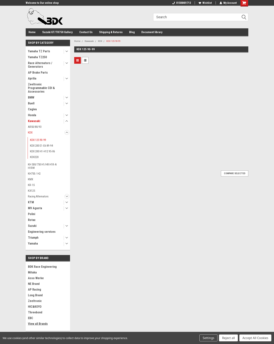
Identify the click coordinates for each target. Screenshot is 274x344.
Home (32, 32)
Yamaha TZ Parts (39, 51)
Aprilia (32, 78)
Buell (31, 103)
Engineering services (42, 232)
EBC (30, 318)
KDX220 (34, 157)
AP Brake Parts (38, 72)
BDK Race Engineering (42, 267)
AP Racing (34, 289)
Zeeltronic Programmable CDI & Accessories (41, 88)
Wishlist (205, 2)
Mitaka (32, 272)
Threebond (35, 312)
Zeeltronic (35, 301)
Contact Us (85, 32)
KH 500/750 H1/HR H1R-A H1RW (42, 166)
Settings (208, 338)
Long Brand (35, 295)
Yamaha (33, 243)
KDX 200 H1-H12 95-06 (42, 151)
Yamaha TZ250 (37, 57)
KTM (31, 202)
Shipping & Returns (111, 32)
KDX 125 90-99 (38, 140)
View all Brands (38, 324)
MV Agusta (35, 208)
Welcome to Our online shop (42, 2)
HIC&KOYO (34, 306)
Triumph (33, 237)
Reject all (228, 338)
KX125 (31, 190)
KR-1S (31, 185)
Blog (132, 32)
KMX (30, 179)
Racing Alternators (38, 196)
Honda (32, 115)
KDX (30, 132)
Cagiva (32, 109)
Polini (31, 214)
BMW (31, 97)
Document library (151, 32)
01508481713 (181, 2)
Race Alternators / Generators (40, 64)
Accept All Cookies (255, 338)
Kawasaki (34, 121)
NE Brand (34, 284)
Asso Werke (36, 278)
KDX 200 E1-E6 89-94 (41, 145)
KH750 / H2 (34, 173)
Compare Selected (234, 173)
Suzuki (32, 226)
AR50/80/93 (34, 127)
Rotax (31, 220)
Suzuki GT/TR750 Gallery (57, 32)
